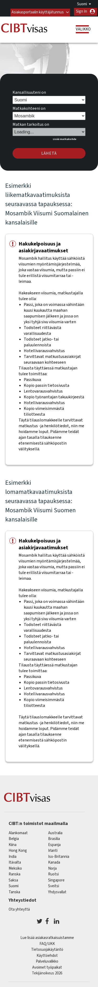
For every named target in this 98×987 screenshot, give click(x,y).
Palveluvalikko (47, 960)
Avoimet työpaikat (47, 966)
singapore (56, 879)
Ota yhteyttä (19, 908)
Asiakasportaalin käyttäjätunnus (37, 11)
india (12, 855)
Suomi (82, 4)
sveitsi (53, 885)
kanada (54, 861)
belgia (14, 838)
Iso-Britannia (58, 855)
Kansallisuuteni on (29, 92)
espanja (54, 844)
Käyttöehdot (47, 955)
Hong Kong (18, 850)
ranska (14, 873)
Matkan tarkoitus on (31, 124)
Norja (52, 867)
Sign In (81, 11)
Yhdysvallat (57, 891)
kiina (12, 844)
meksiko (15, 867)
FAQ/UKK (47, 943)
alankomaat (18, 832)
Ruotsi (53, 873)
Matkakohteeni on (29, 108)
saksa (13, 879)
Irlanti (52, 850)
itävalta (15, 861)
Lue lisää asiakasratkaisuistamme (47, 937)
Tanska (14, 891)
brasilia (54, 838)
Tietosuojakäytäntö (47, 949)
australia (55, 832)
